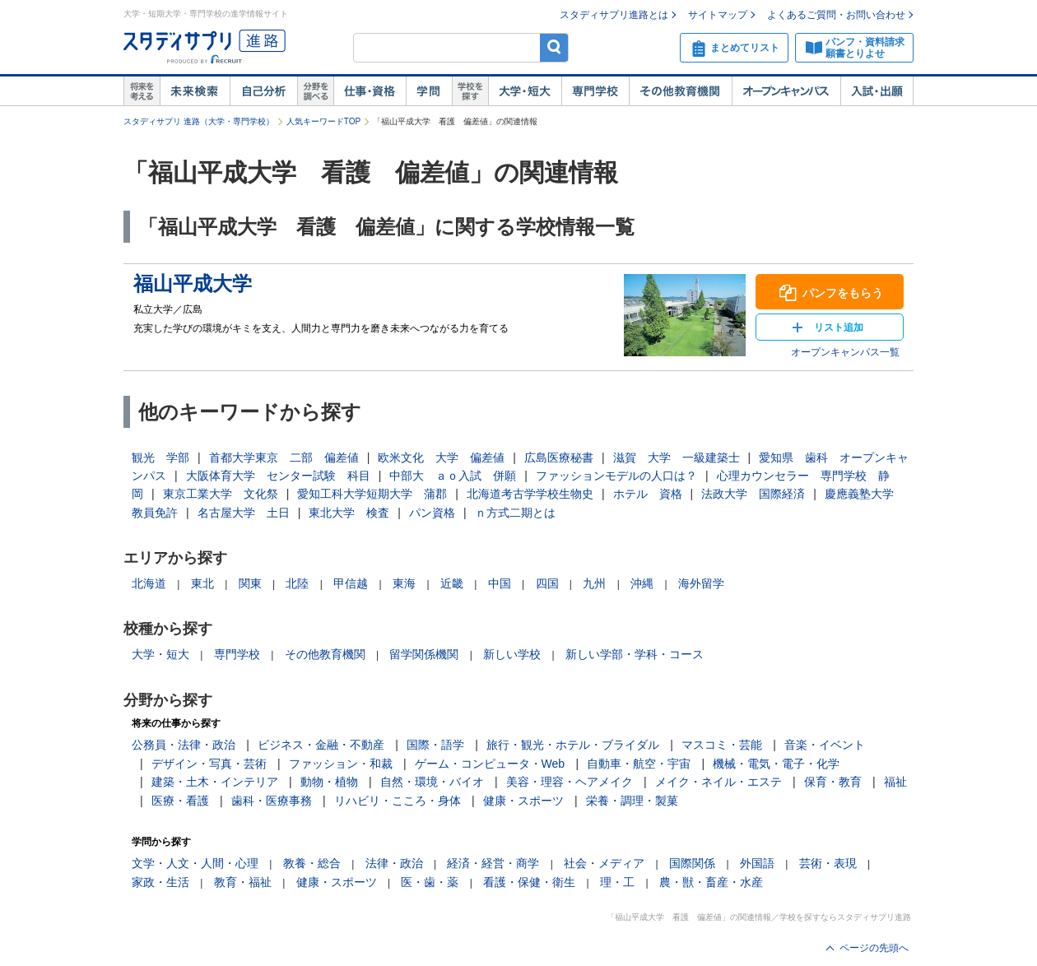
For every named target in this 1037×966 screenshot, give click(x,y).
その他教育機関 (680, 91)
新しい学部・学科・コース (634, 654)
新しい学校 (512, 654)
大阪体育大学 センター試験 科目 (278, 475)
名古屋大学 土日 (244, 512)
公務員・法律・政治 (183, 744)
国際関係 (692, 863)
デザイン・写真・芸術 (209, 763)
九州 (594, 583)
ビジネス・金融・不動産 (321, 744)
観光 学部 (160, 457)
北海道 (149, 583)
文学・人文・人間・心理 (195, 863)
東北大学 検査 (349, 512)
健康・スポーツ (523, 800)
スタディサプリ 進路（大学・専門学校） (198, 121)
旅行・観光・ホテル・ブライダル (572, 744)
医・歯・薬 (429, 882)
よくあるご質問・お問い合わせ (836, 15)
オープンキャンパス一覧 (845, 352)
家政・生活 (160, 882)
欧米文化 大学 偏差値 (441, 457)
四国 (547, 583)
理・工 (617, 882)
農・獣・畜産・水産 (711, 882)
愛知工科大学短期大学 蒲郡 (372, 493)
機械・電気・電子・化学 (776, 763)
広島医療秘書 (558, 457)
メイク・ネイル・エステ (718, 781)
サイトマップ (717, 15)
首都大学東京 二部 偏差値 (284, 457)
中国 (499, 583)
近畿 (451, 583)
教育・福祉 (243, 882)
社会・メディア (604, 863)
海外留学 (701, 583)
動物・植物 (329, 781)
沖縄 (641, 583)
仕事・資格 (369, 91)
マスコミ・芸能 (721, 744)
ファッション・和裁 (341, 763)
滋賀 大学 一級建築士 (676, 457)
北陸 (297, 583)
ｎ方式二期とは (515, 512)
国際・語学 (435, 744)
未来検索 (195, 91)
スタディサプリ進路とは (614, 15)
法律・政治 (394, 863)
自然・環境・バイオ (432, 781)
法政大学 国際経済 (753, 493)
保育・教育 (833, 781)
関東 (250, 583)
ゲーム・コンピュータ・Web (490, 763)
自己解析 (263, 91)
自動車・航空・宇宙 (639, 763)
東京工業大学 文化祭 (220, 493)
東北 (202, 583)
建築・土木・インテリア (214, 781)
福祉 (895, 781)
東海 (404, 583)
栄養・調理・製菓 (632, 800)
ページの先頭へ (874, 948)
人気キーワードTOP (323, 121)
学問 (429, 91)
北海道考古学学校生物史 (530, 493)
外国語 (757, 863)
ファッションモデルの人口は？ (616, 475)
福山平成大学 (192, 283)
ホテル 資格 (647, 493)
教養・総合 (312, 863)
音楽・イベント (824, 744)
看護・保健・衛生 (529, 882)
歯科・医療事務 (271, 800)
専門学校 (595, 91)
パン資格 (432, 512)
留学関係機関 (423, 654)
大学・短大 (524, 91)
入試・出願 (877, 91)
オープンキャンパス (786, 91)
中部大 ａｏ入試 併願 (452, 475)
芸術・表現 (828, 863)
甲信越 (350, 583)
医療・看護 (180, 800)
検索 (554, 47)
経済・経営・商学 (493, 863)
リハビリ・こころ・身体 (397, 800)
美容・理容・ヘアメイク (569, 781)
